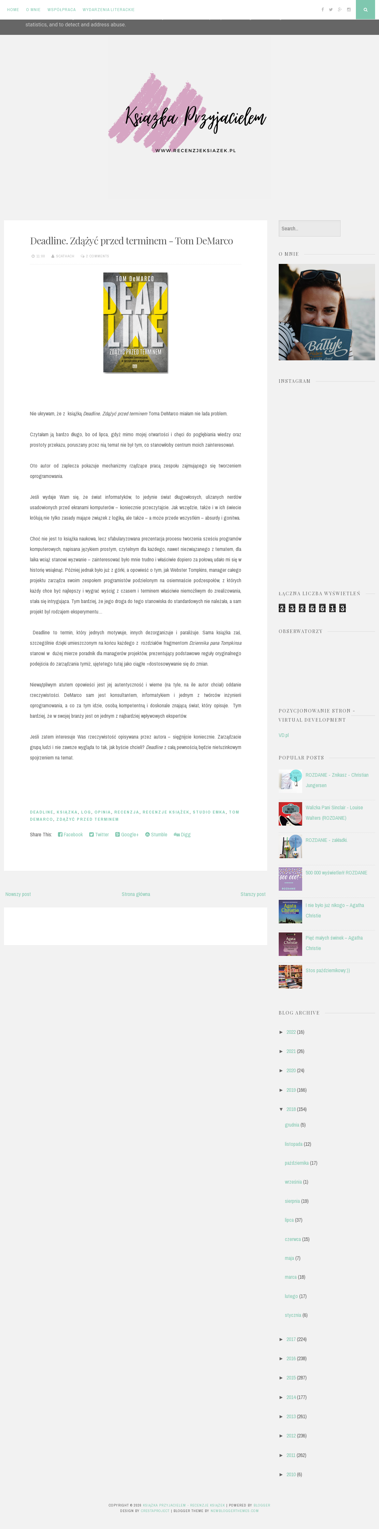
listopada (293, 1143)
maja (289, 1258)
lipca (289, 1219)
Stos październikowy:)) (328, 970)
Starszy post (253, 894)
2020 (291, 1070)
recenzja (126, 812)
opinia (102, 812)
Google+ (127, 834)
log (86, 812)
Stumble (156, 834)
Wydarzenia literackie (109, 9)
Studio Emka (209, 812)
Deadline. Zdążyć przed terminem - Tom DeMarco (131, 240)
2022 (291, 1031)
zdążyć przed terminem (87, 819)
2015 (291, 1377)
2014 (291, 1397)
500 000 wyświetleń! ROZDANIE (336, 872)
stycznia (293, 1315)
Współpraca (62, 9)
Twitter (99, 834)
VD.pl (284, 735)
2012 (291, 1435)
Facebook (70, 834)
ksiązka (67, 812)
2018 (291, 1109)
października (297, 1162)
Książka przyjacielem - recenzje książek (184, 1505)
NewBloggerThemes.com (235, 1510)
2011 (291, 1455)
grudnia (292, 1124)
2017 (291, 1339)
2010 (291, 1474)
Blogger (262, 1505)
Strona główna (136, 894)
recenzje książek (166, 812)
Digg (182, 834)
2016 (291, 1358)
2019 (291, 1089)
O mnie (33, 9)
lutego (291, 1296)
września (293, 1181)
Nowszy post (18, 894)
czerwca (293, 1239)
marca (291, 1276)
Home (13, 9)
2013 (291, 1416)
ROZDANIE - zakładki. (327, 840)
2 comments (97, 256)
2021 (291, 1051)
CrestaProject (155, 1510)
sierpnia (292, 1200)
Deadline (41, 812)
